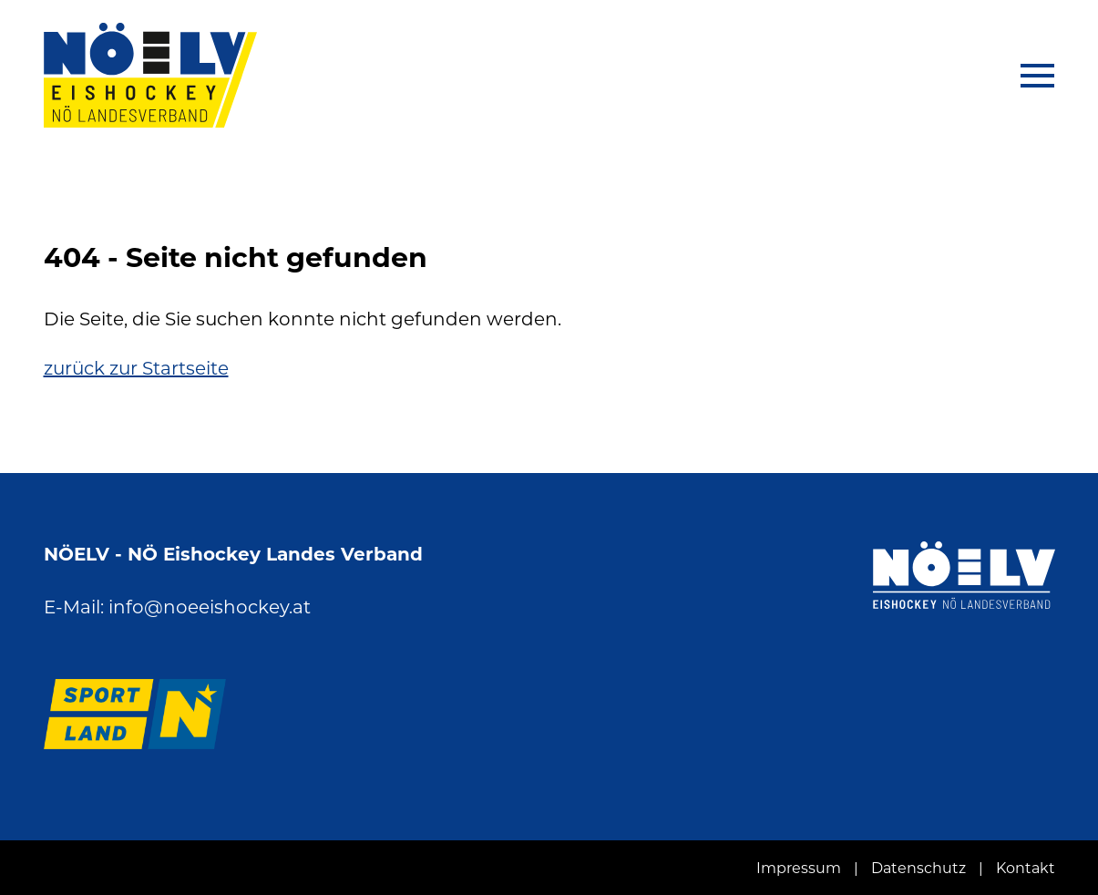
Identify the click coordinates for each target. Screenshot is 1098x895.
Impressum (798, 868)
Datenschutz (918, 868)
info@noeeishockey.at (209, 607)
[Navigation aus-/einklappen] (1028, 75)
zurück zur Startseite (136, 368)
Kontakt (1025, 868)
